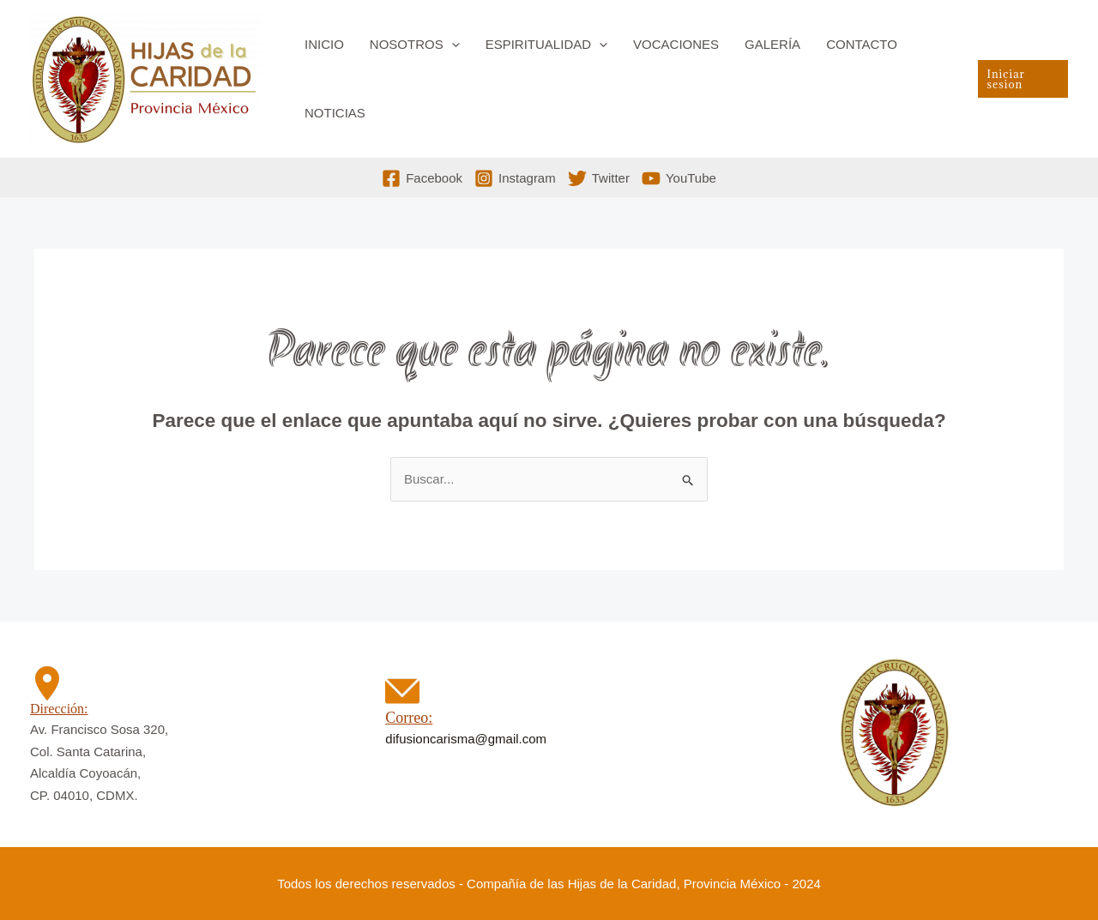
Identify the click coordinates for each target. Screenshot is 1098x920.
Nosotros (415, 44)
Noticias (335, 112)
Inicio (324, 44)
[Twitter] (599, 178)
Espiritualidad (546, 44)
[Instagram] (515, 178)
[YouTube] (678, 178)
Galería (772, 44)
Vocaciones (676, 44)
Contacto (861, 44)
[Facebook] (422, 178)
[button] (451, 44)
